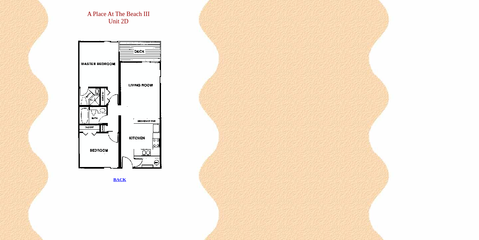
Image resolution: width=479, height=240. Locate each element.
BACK (119, 179)
